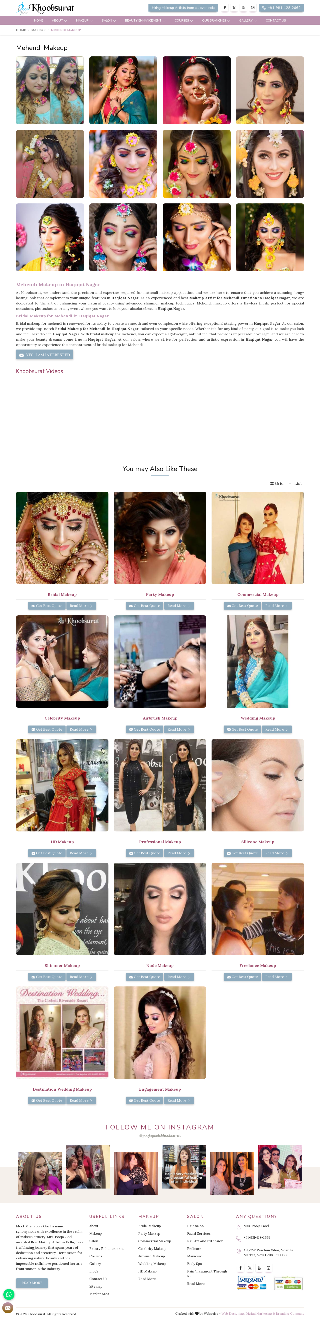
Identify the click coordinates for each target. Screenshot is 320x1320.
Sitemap (95, 1286)
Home (38, 20)
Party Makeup (160, 594)
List (295, 483)
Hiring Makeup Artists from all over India (183, 7)
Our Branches (216, 20)
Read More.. (148, 1279)
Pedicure (194, 1248)
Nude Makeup (160, 965)
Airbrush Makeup (160, 718)
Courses (184, 20)
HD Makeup (62, 841)
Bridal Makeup (62, 594)
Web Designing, (233, 1314)
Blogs (93, 1271)
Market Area (99, 1294)
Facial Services (198, 1233)
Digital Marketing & (260, 1314)
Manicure (194, 1256)
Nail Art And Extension (205, 1241)
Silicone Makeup (257, 841)
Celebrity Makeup (62, 718)
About (59, 20)
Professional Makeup (160, 841)
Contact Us (276, 20)
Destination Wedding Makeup (62, 1089)
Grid (277, 483)
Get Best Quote (47, 605)
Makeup (84, 20)
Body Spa (194, 1264)
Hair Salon (195, 1226)
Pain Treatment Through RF (207, 1273)
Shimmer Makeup (62, 965)
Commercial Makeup (257, 594)
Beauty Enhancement (145, 20)
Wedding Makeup (258, 718)
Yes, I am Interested (44, 355)
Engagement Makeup (160, 1089)
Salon (109, 20)
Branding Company (290, 1314)
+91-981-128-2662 (281, 7)
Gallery (248, 20)
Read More (81, 605)
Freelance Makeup (258, 965)
